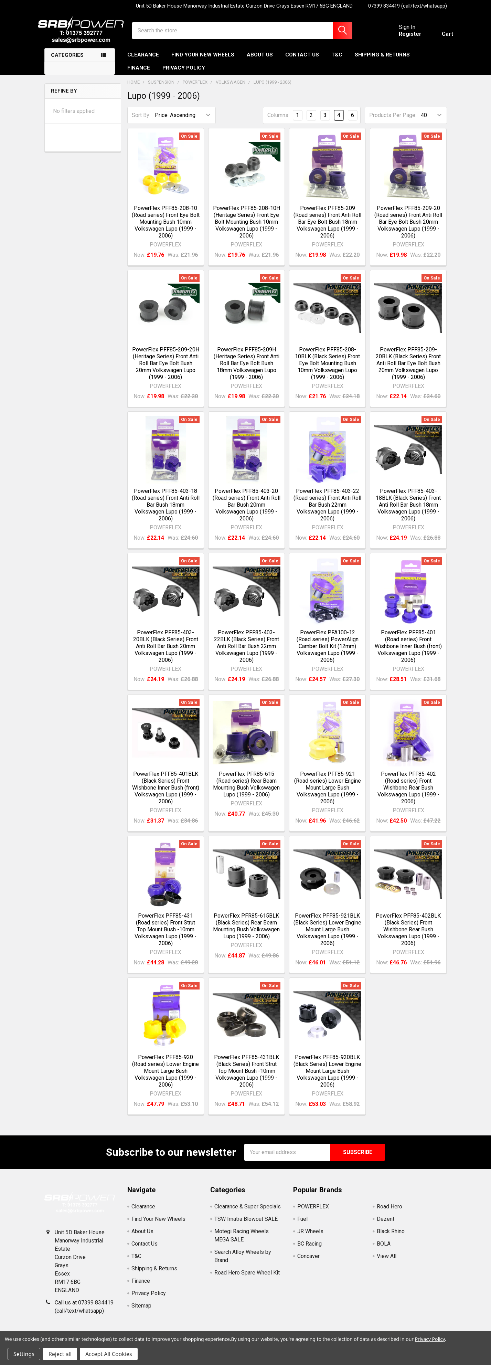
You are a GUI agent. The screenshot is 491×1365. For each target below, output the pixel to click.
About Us (260, 59)
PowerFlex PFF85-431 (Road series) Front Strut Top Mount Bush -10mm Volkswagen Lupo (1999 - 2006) (165, 934)
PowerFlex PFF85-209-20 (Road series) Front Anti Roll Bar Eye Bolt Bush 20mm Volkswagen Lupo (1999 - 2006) (408, 226)
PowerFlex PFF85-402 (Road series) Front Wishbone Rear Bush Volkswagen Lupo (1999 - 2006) (408, 792)
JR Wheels (310, 1236)
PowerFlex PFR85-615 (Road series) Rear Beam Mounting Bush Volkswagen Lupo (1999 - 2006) (246, 789)
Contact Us (302, 59)
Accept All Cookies (108, 1354)
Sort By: (141, 120)
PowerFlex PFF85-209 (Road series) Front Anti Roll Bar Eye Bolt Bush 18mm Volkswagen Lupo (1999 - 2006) (327, 226)
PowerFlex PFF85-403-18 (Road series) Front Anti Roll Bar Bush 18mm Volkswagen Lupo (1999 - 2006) (166, 510)
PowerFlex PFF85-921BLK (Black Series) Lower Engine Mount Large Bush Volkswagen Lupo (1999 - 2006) (327, 934)
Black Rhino (391, 1236)
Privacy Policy (183, 73)
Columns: (278, 120)
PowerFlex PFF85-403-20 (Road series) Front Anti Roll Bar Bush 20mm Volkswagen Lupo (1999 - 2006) (246, 510)
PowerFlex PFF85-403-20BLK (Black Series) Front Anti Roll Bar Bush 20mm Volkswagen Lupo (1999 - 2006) (165, 651)
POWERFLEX (313, 1211)
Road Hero (389, 1211)
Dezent (385, 1223)
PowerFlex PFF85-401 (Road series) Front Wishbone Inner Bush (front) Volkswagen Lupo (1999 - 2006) (408, 651)
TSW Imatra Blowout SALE (246, 1223)
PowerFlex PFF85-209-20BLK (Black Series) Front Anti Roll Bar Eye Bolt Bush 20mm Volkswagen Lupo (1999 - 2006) (408, 368)
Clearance (143, 59)
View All (386, 1261)
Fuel (302, 1223)
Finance (138, 73)
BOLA (384, 1248)
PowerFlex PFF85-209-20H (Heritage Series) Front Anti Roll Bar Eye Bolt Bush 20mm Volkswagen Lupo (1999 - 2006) (165, 368)
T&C (336, 59)
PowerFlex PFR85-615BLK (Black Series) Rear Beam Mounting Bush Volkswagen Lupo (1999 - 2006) (246, 930)
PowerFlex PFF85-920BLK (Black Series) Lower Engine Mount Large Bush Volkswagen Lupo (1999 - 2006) (327, 1076)
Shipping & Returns (382, 59)
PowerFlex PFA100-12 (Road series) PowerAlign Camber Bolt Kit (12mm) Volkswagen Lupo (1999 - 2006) (328, 651)
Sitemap (141, 1310)
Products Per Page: (392, 120)
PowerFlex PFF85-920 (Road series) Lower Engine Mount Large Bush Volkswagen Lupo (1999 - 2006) (165, 1076)
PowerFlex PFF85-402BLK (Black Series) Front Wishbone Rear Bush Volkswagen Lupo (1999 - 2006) (408, 934)
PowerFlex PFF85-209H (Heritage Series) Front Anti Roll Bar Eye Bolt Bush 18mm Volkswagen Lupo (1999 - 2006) (246, 368)
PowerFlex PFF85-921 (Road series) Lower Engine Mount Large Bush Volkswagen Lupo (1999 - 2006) (327, 792)
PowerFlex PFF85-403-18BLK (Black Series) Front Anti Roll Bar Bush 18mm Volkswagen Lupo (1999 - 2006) (408, 510)
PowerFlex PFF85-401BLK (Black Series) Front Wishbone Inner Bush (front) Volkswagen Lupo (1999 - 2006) (165, 792)
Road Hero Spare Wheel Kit (247, 1277)
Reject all (60, 1354)
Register (404, 37)
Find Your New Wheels (202, 59)
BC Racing (309, 1248)
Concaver (308, 1261)
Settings (23, 1354)
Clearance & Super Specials (247, 1211)
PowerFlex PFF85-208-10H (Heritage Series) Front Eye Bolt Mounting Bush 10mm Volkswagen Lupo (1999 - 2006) (246, 226)
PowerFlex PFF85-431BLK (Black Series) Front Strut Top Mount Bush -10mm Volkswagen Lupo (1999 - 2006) (246, 1076)
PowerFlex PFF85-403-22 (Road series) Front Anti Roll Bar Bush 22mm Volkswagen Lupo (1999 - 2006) (327, 510)
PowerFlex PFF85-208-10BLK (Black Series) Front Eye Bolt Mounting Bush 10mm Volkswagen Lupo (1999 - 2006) (327, 368)
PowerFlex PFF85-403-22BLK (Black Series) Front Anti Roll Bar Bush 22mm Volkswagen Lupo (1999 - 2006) (246, 651)
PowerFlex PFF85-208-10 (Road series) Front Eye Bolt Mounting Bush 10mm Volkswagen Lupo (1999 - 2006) (166, 226)
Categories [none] (67, 60)
